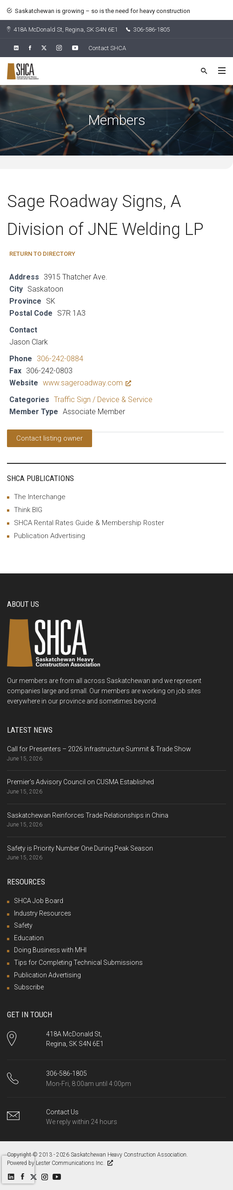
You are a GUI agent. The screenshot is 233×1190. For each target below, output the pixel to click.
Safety (23, 925)
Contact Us (62, 1112)
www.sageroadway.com (87, 382)
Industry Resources (42, 913)
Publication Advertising (49, 536)
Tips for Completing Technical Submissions (78, 962)
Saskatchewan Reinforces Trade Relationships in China (87, 815)
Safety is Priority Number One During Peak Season (80, 848)
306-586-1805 (148, 29)
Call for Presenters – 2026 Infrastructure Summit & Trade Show (99, 749)
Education (29, 938)
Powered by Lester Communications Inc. (60, 1163)
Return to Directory (42, 253)
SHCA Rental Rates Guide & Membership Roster (89, 523)
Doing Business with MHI (50, 950)
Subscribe (29, 987)
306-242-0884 (60, 358)
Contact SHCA (107, 48)
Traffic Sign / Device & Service (103, 399)
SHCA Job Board (38, 900)
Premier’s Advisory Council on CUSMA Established (80, 782)
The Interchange (40, 497)
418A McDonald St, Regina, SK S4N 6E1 (62, 29)
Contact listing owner (49, 438)
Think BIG (28, 510)
